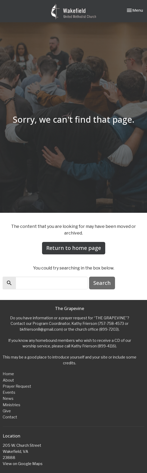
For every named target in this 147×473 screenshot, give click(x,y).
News (8, 398)
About (8, 380)
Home (8, 374)
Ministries (11, 405)
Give (7, 411)
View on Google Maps (23, 463)
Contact (10, 417)
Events (9, 392)
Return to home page (73, 247)
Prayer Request (17, 386)
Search (102, 282)
